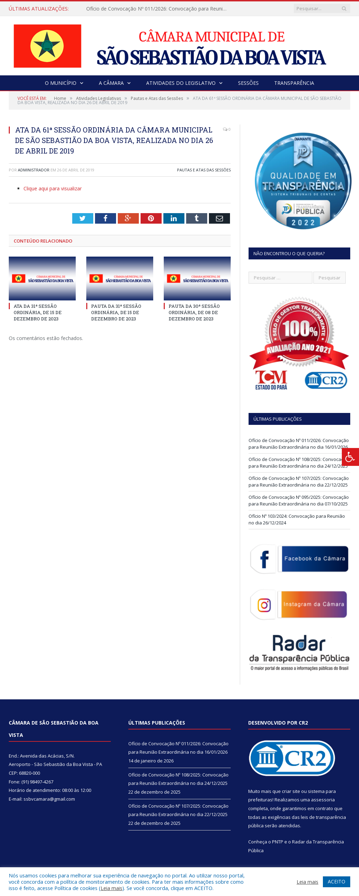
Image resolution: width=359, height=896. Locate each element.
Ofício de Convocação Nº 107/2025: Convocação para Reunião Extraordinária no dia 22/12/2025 (299, 481)
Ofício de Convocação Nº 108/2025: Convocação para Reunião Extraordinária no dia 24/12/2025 (299, 462)
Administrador (33, 169)
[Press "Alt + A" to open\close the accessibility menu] (350, 457)
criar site (291, 791)
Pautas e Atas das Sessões (204, 169)
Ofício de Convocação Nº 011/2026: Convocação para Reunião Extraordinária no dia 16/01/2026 (158, 9)
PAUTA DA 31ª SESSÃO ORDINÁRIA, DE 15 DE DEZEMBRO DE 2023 (116, 312)
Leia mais (111, 887)
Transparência (294, 83)
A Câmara (111, 83)
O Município (60, 83)
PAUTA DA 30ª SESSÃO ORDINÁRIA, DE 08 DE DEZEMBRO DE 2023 (194, 312)
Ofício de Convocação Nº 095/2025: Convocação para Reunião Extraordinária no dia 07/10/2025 (299, 500)
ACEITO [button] (336, 881)
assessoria (323, 799)
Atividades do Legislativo (181, 83)
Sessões (248, 83)
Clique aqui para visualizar (52, 188)
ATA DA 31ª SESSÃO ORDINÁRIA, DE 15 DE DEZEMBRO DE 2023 (38, 312)
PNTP (277, 842)
